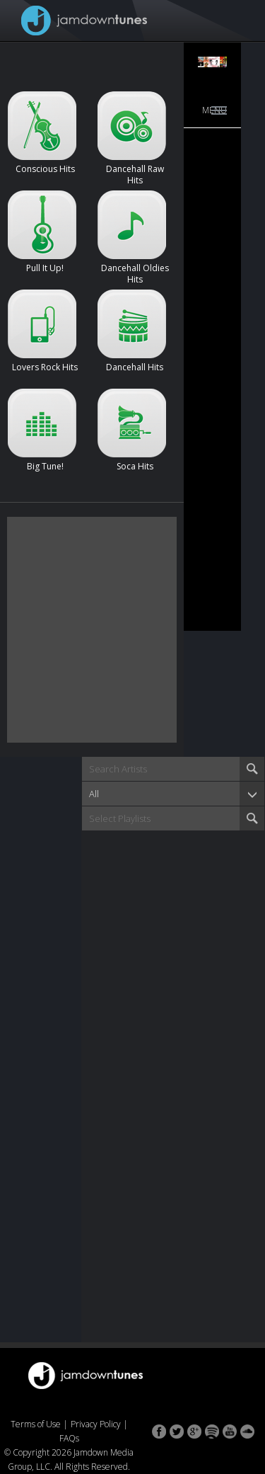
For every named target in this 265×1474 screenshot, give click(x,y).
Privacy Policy (96, 1424)
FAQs (69, 1438)
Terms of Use (36, 1424)
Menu (214, 110)
